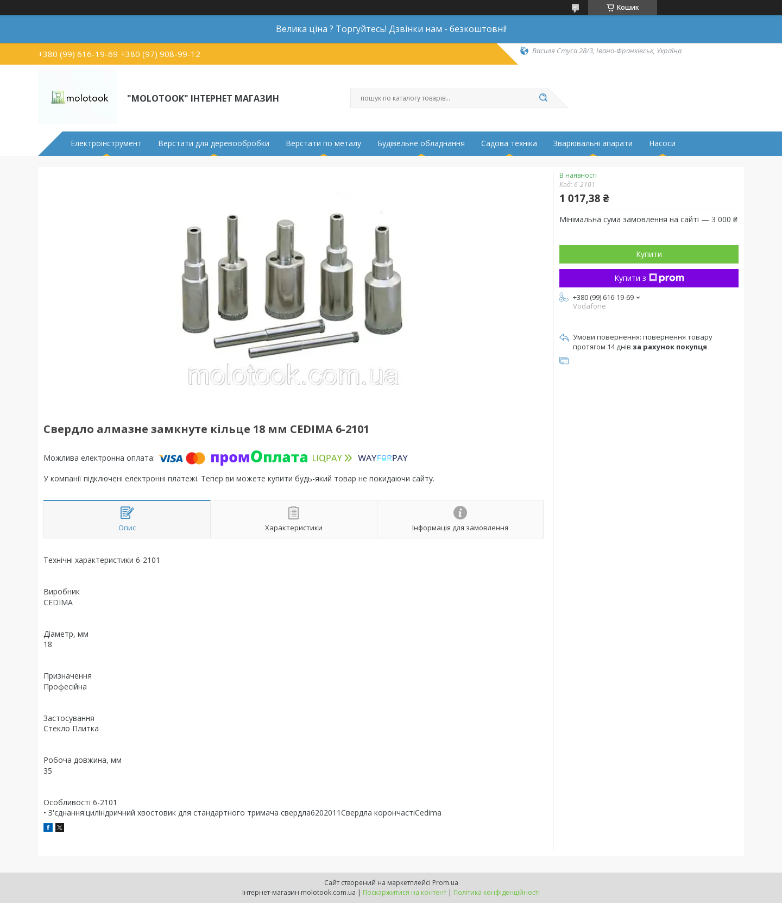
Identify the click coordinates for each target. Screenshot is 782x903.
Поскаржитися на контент (404, 892)
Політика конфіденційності (496, 892)
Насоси (662, 143)
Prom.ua (445, 882)
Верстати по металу (323, 143)
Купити (649, 254)
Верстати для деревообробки (213, 143)
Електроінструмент (106, 143)
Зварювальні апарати (593, 143)
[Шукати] (543, 98)
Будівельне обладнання (421, 143)
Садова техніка (509, 143)
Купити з (649, 278)
